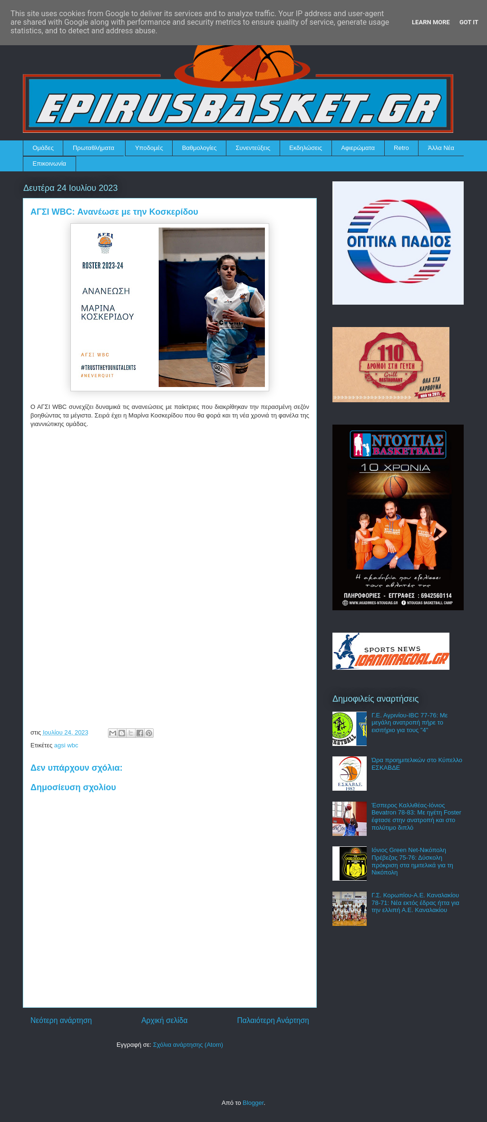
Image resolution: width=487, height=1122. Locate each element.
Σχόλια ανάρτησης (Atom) (188, 1044)
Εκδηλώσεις (305, 147)
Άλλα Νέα (441, 147)
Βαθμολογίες (199, 147)
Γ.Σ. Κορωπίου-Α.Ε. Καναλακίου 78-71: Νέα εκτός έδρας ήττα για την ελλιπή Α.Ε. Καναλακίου (415, 902)
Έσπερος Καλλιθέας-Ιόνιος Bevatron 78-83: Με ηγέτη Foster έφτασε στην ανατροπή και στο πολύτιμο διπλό (416, 816)
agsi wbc (66, 745)
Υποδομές (149, 147)
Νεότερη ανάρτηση (61, 1020)
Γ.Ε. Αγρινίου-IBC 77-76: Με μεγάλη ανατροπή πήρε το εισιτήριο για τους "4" (409, 723)
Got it (468, 22)
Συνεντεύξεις (253, 147)
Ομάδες (43, 147)
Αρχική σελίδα (164, 1020)
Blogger (253, 1102)
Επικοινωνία (50, 163)
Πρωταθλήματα (93, 147)
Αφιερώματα (358, 147)
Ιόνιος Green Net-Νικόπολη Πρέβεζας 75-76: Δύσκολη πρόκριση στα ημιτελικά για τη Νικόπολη (412, 861)
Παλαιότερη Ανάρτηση (273, 1020)
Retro (401, 147)
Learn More (431, 22)
